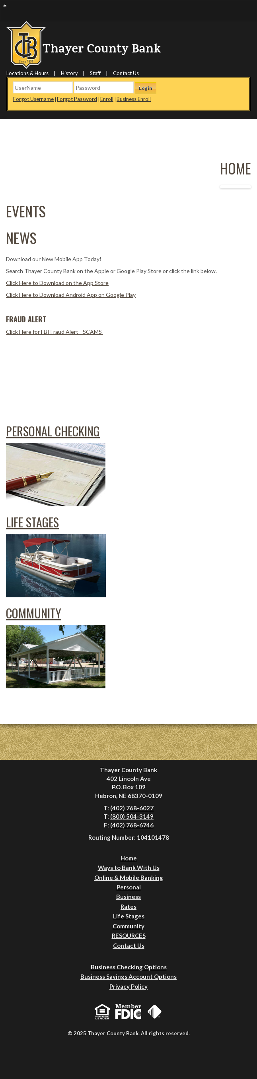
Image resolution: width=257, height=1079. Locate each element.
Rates (128, 906)
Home (129, 858)
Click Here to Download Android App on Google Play (71, 294)
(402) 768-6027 (132, 808)
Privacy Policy (128, 986)
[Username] (43, 87)
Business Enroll (134, 99)
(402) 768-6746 (132, 825)
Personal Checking (53, 431)
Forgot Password (77, 99)
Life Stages (32, 522)
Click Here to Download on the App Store (57, 282)
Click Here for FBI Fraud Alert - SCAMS (54, 331)
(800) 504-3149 (132, 816)
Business (128, 896)
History (69, 73)
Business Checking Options (129, 967)
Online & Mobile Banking (128, 877)
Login (145, 88)
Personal (129, 887)
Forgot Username (33, 99)
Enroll (106, 99)
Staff (95, 73)
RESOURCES (129, 935)
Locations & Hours (27, 73)
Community (33, 613)
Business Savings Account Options (128, 976)
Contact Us (126, 73)
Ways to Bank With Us (129, 867)
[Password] (104, 87)
